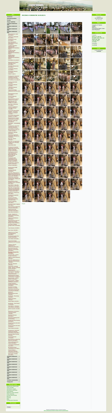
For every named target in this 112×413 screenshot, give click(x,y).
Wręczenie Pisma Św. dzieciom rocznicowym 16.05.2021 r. (13, 249)
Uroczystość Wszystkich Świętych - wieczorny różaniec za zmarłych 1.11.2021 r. (13, 112)
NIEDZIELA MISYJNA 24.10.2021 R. (13, 121)
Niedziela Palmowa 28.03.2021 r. (12, 316)
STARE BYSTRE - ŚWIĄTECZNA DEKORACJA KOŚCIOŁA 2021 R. (13, 52)
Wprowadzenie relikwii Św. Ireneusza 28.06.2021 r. (14, 207)
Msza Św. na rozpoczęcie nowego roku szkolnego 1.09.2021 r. (13, 142)
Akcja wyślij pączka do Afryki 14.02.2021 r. (13, 343)
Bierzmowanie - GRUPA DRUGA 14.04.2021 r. (13, 278)
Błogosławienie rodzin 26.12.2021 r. (13, 35)
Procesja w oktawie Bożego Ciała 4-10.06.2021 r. (14, 225)
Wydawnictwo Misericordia (12, 386)
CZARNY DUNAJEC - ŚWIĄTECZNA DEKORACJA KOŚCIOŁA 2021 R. (13, 47)
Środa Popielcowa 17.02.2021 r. (12, 337)
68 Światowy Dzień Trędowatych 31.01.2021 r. (14, 348)
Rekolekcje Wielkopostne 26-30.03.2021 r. (13, 318)
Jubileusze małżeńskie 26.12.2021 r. (13, 37)
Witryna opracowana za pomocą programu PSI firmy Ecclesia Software (56, 410)
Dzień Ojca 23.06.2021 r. (13, 212)
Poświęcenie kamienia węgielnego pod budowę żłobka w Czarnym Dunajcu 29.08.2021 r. (13, 149)
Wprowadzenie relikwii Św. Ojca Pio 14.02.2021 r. (14, 340)
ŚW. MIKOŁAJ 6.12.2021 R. (14, 79)
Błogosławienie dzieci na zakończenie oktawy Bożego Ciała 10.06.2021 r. (14, 221)
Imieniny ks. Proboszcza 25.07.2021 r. (13, 193)
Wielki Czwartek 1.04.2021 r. (14, 309)
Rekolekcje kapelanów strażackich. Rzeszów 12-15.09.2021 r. (13, 136)
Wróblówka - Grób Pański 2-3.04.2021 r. (13, 304)
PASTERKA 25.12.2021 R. (13, 60)
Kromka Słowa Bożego (12, 395)
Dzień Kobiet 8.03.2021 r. (13, 328)
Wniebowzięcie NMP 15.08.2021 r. (12, 168)
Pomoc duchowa (10, 394)
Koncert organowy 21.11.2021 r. (12, 97)
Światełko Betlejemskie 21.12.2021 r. (13, 67)
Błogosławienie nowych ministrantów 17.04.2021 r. (14, 276)
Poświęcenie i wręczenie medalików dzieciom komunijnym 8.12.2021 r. (13, 77)
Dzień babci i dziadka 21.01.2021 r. (13, 354)
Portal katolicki (10, 391)
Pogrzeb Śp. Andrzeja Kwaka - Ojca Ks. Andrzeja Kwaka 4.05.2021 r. (14, 267)
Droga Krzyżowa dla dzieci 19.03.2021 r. (14, 323)
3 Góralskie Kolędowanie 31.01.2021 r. (13, 345)
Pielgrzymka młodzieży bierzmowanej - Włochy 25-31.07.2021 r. (14, 178)
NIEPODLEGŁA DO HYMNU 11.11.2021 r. (12, 102)
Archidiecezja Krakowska (12, 400)
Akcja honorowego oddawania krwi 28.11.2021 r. (14, 91)
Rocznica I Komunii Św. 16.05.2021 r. (13, 253)
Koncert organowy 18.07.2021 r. (12, 202)
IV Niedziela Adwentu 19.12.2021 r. (13, 69)
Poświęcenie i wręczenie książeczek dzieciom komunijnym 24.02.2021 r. (13, 331)
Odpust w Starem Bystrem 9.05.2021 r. (14, 258)
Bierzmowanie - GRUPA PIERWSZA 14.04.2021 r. (13, 281)
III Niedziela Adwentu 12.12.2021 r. (12, 72)
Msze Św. (9, 396)
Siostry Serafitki (10, 387)
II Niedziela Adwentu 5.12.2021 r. (12, 85)
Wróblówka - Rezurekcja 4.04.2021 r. (13, 296)
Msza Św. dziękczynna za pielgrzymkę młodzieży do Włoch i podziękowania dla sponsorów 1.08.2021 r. (14, 174)
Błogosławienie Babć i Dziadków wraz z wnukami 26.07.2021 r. (14, 182)
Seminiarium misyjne (11, 388)
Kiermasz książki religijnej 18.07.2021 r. (14, 205)
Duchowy (9, 397)
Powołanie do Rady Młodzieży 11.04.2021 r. (13, 287)
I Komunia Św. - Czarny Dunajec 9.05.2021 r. (13, 255)
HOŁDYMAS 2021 (12, 145)
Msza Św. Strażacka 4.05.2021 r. (12, 264)
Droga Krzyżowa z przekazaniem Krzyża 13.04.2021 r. (13, 284)
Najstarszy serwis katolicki (12, 392)
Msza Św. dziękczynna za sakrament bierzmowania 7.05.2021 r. (13, 261)
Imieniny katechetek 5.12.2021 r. (12, 83)
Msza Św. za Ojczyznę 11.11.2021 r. (13, 105)
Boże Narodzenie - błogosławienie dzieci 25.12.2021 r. (13, 43)
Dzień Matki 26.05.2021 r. (13, 238)
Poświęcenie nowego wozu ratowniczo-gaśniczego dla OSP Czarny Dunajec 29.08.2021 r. (13, 154)
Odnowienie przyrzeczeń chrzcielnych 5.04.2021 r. (13, 290)
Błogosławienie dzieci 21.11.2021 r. (13, 94)
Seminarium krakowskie (12, 390)
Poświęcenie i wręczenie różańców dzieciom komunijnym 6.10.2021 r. (13, 127)
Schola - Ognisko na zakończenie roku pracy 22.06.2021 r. (13, 215)
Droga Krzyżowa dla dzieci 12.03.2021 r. (14, 326)
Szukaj (8, 407)
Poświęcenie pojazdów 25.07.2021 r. (13, 196)
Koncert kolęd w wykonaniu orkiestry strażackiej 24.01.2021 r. (13, 351)
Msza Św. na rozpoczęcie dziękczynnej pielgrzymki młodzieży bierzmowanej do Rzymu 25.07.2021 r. (13, 189)
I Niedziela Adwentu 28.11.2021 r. (12, 88)
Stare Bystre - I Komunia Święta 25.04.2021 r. (13, 273)
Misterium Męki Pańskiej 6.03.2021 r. (13, 335)
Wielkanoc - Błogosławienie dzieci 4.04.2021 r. (13, 293)
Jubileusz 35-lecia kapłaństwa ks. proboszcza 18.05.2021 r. (13, 245)
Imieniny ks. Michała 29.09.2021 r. (12, 133)
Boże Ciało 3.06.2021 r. (13, 230)
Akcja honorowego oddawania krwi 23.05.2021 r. (14, 242)
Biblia (8, 399)
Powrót (23, 203)
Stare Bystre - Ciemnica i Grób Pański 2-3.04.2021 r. (14, 307)
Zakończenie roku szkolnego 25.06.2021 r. (13, 210)
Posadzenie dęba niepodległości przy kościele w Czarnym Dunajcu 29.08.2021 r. (13, 159)
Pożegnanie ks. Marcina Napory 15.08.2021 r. (13, 163)
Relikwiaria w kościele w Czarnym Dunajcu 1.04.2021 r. (13, 312)
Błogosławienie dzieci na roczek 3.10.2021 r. (13, 130)
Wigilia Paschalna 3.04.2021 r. (12, 299)
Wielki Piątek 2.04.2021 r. (13, 301)
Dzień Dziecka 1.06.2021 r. (14, 228)
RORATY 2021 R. (12, 74)
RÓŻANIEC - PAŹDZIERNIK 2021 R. (14, 124)
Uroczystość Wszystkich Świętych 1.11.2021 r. (13, 116)
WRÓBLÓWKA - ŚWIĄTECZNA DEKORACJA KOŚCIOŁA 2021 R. (13, 57)
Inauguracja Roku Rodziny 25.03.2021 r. (14, 321)
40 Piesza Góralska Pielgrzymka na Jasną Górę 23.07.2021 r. (13, 199)
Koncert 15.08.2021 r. (12, 165)
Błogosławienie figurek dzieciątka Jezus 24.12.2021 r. (13, 63)
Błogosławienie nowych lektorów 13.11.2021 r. (13, 99)
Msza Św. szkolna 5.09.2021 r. (12, 139)
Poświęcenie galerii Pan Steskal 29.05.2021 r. (13, 237)
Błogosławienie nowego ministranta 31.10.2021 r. (13, 119)
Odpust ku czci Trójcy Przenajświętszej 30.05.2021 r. (13, 233)
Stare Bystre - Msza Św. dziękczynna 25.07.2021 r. (13, 186)
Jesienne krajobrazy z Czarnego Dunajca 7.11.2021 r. (13, 108)
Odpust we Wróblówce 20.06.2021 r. (13, 218)
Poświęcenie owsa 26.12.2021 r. (12, 40)
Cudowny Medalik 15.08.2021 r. (12, 171)
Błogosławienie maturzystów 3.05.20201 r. (14, 271)
